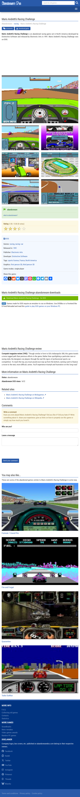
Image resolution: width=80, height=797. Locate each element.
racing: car (19, 244)
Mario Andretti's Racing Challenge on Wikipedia (24, 398)
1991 (15, 248)
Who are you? (7, 426)
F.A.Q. (4, 709)
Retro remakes (7, 729)
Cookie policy (37, 793)
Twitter (6, 760)
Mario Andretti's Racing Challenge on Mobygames (25, 395)
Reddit (6, 756)
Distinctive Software (19, 256)
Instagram (7, 770)
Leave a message (8, 435)
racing (16, 24)
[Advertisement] (40, 59)
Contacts (5, 715)
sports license (13, 260)
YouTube (7, 765)
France (22, 260)
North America (31, 260)
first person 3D (16, 264)
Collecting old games (10, 712)
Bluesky (6, 784)
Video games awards (10, 732)
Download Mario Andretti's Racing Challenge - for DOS (24, 298)
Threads (6, 779)
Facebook (7, 751)
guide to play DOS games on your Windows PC (42, 306)
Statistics (5, 718)
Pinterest (7, 774)
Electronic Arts (17, 252)
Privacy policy (25, 793)
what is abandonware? (11, 215)
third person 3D (28, 264)
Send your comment (10, 461)
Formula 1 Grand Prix (40, 508)
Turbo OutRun (40, 671)
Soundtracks (6, 726)
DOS (6, 239)
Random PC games (9, 735)
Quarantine (40, 617)
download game (22, 28)
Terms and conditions (10, 793)
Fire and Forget (40, 562)
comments (8, 28)
